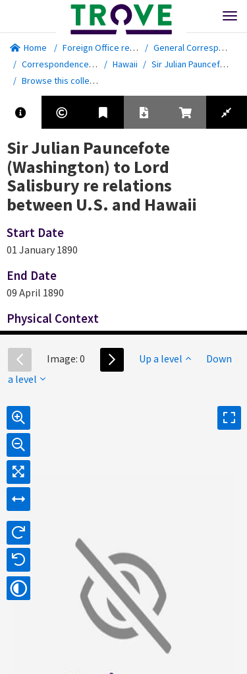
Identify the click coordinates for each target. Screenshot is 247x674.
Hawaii (125, 64)
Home (28, 47)
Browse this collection (70, 80)
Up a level (165, 358)
